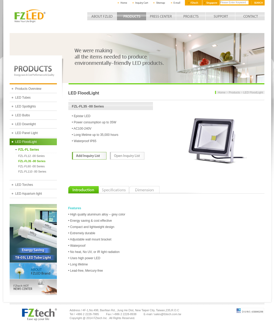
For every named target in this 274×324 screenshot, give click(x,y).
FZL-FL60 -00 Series (31, 166)
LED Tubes (23, 97)
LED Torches (24, 185)
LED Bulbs (22, 115)
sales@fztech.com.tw (167, 314)
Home (221, 92)
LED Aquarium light (28, 193)
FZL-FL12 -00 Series (31, 155)
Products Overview (28, 89)
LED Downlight (25, 124)
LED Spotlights (25, 106)
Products (234, 92)
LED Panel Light (26, 133)
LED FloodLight (26, 142)
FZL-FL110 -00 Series (32, 171)
